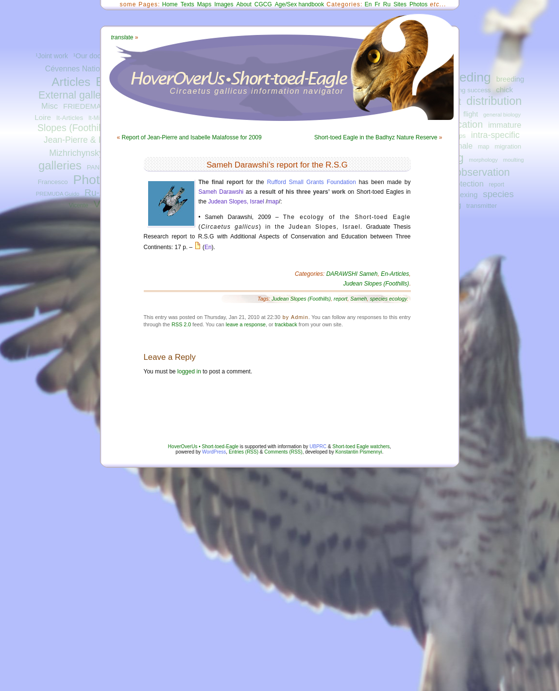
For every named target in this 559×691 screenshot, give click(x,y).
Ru (386, 4)
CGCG (263, 4)
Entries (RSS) (243, 452)
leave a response (246, 324)
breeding (465, 77)
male (464, 145)
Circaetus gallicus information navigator (257, 91)
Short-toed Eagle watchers (361, 446)
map (484, 146)
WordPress (214, 452)
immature (504, 124)
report (497, 184)
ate (122, 37)
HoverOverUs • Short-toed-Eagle (203, 446)
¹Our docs (88, 56)
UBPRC (317, 446)
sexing (466, 194)
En (368, 4)
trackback (286, 324)
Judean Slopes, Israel (236, 201)
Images (223, 4)
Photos (93, 179)
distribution (494, 101)
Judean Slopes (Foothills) (376, 283)
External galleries (78, 95)
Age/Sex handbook (299, 4)
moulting (513, 160)
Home (170, 4)
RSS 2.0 (181, 324)
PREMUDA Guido (58, 194)
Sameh (358, 299)
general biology (502, 115)
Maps (204, 4)
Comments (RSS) (283, 452)
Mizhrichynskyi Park (87, 153)
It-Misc (96, 118)
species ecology (388, 299)
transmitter (481, 205)
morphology (483, 160)
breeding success (465, 90)
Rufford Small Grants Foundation (311, 182)
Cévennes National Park (86, 69)
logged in (189, 371)
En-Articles (395, 273)
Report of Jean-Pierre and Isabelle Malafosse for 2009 (192, 137)
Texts (187, 4)
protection (466, 183)
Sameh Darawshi (221, 191)
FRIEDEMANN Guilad (99, 106)
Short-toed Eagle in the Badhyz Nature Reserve (375, 137)
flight (470, 114)
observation (483, 172)
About (243, 4)
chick (504, 89)
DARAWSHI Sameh (352, 273)
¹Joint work (51, 56)
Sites (400, 4)
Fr (377, 4)
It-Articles (69, 117)
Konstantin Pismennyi (358, 452)
